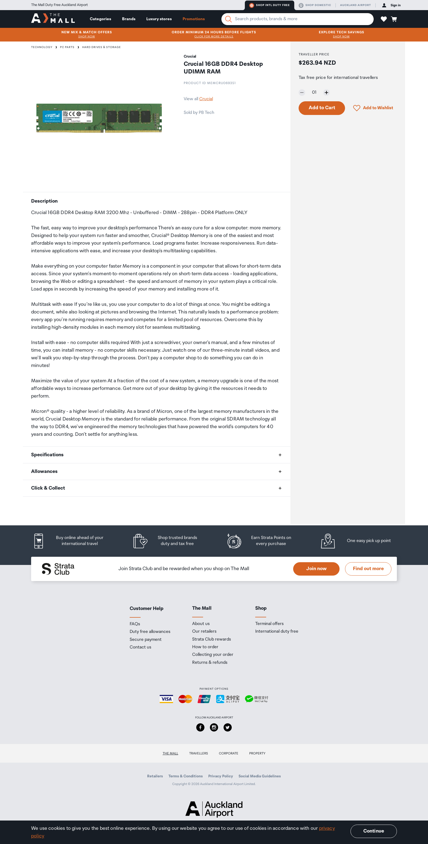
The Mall (170, 753)
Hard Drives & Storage (101, 47)
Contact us (140, 647)
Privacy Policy (220, 776)
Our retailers (204, 631)
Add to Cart (322, 108)
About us (201, 623)
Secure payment (146, 639)
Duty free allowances (150, 631)
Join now (316, 568)
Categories (100, 19)
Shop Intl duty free (269, 5)
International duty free (276, 631)
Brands (128, 19)
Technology (41, 47)
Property (257, 753)
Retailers (155, 776)
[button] (384, 19)
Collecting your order (212, 654)
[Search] (228, 19)
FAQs (135, 624)
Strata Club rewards (211, 639)
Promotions (194, 19)
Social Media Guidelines (260, 776)
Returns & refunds (209, 662)
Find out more (368, 568)
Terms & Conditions (185, 776)
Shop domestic (315, 5)
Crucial (206, 99)
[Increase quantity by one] (326, 92)
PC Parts (67, 47)
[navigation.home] (53, 18)
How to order (205, 647)
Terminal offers (269, 623)
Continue (373, 831)
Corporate (228, 753)
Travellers (198, 753)
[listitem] (73, 541)
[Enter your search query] (297, 19)
